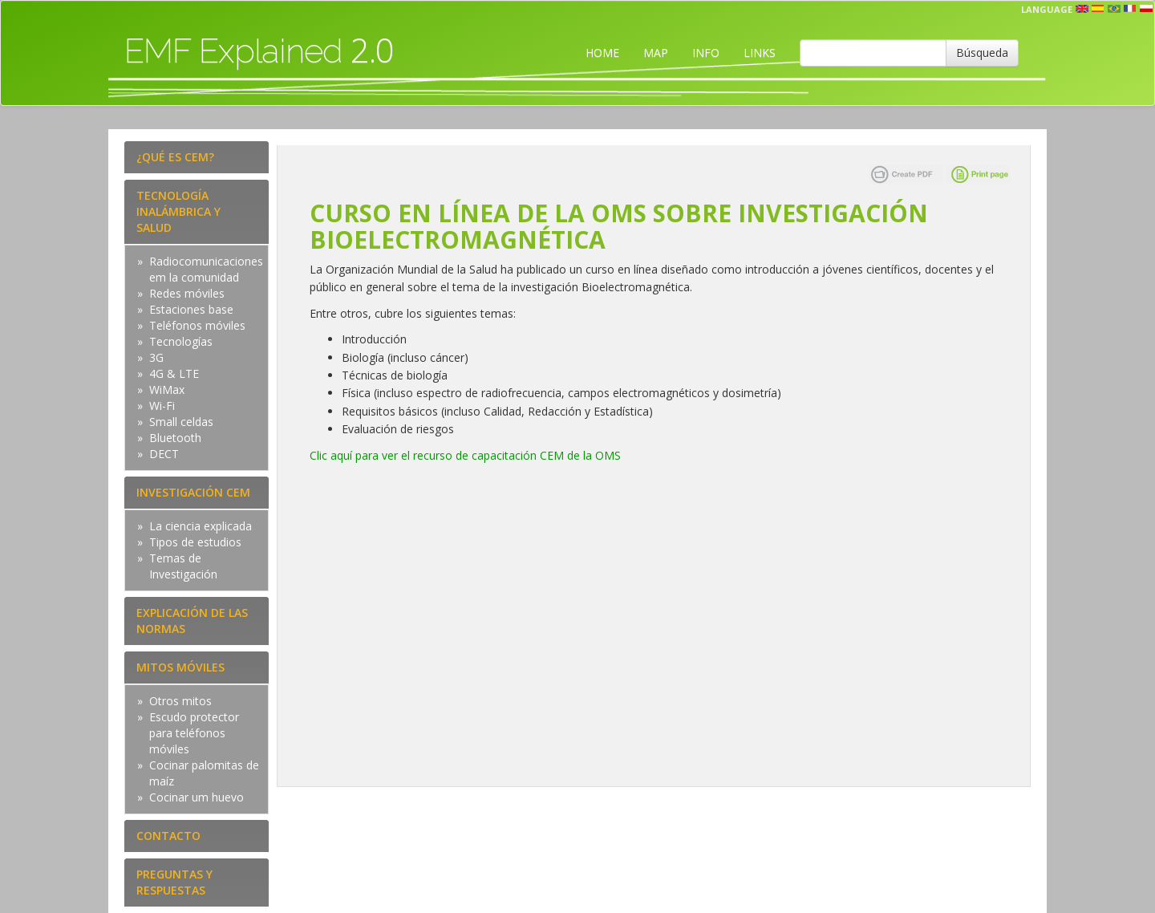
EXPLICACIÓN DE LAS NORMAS (192, 620)
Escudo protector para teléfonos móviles (194, 733)
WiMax (166, 389)
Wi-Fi (162, 405)
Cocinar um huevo (196, 797)
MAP (655, 52)
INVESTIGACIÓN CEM (193, 492)
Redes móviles (187, 293)
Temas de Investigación (183, 566)
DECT (164, 453)
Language (1046, 9)
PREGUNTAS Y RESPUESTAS (174, 882)
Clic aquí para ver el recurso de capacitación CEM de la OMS (465, 455)
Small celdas (181, 421)
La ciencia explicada (200, 526)
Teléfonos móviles (197, 325)
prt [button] (1114, 9)
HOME (602, 52)
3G (156, 357)
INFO (705, 52)
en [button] (1082, 9)
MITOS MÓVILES (180, 667)
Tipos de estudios (195, 542)
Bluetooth (175, 437)
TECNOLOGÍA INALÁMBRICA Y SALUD (178, 211)
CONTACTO (168, 835)
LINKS (760, 52)
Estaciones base (191, 309)
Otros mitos (180, 700)
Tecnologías (181, 341)
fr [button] (1130, 9)
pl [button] (1146, 9)
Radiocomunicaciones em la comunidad (206, 269)
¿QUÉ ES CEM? (175, 156)
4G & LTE (174, 373)
